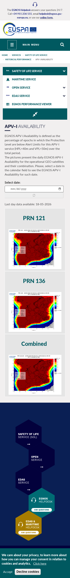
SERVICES (16, 55)
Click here (39, 563)
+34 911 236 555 (22, 13)
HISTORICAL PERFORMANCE (18, 59)
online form (46, 17)
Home (5, 55)
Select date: (13, 182)
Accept (8, 571)
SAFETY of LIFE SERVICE (36, 55)
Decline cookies (27, 571)
